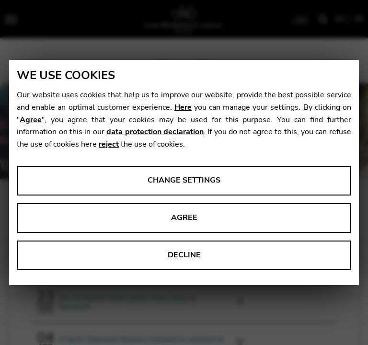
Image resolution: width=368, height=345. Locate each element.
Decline (184, 255)
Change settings (184, 180)
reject (109, 144)
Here (183, 107)
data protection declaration (155, 131)
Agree (31, 120)
